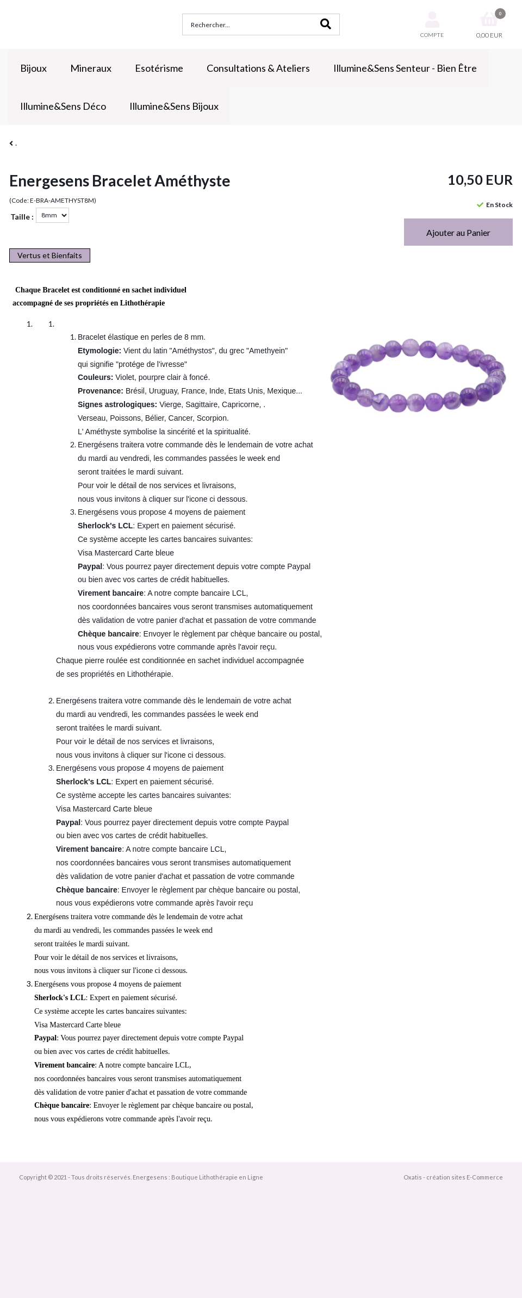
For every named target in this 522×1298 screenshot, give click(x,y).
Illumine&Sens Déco (63, 106)
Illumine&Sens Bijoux (174, 106)
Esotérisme (159, 68)
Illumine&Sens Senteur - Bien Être (405, 68)
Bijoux (33, 68)
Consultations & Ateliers (258, 68)
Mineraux (90, 68)
